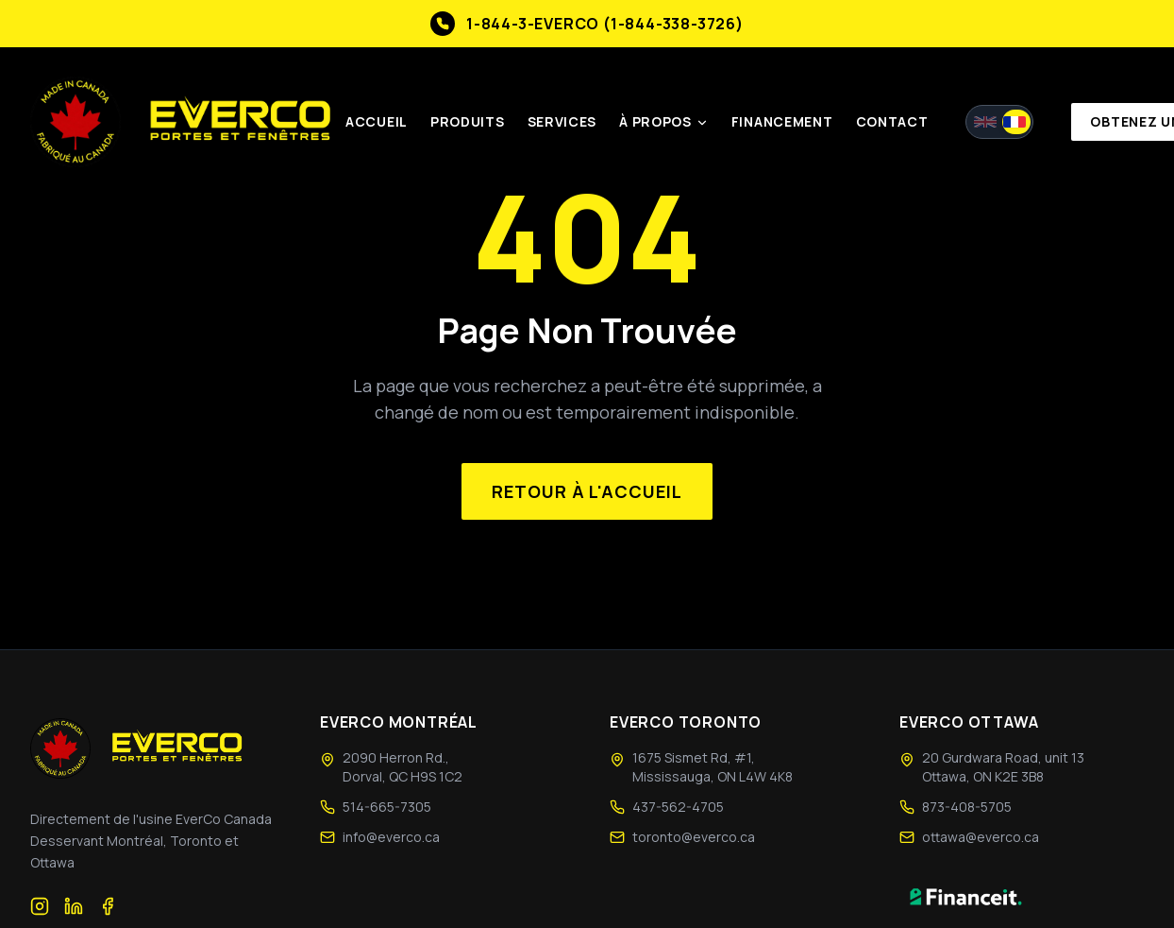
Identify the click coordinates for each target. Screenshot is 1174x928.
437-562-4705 (678, 807)
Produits (469, 122)
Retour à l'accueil (586, 491)
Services (564, 122)
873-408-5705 (967, 807)
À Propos (666, 122)
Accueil (378, 122)
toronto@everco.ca (693, 837)
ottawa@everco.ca (980, 837)
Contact (893, 122)
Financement (784, 122)
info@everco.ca (391, 837)
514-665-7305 (387, 807)
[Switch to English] (1001, 123)
